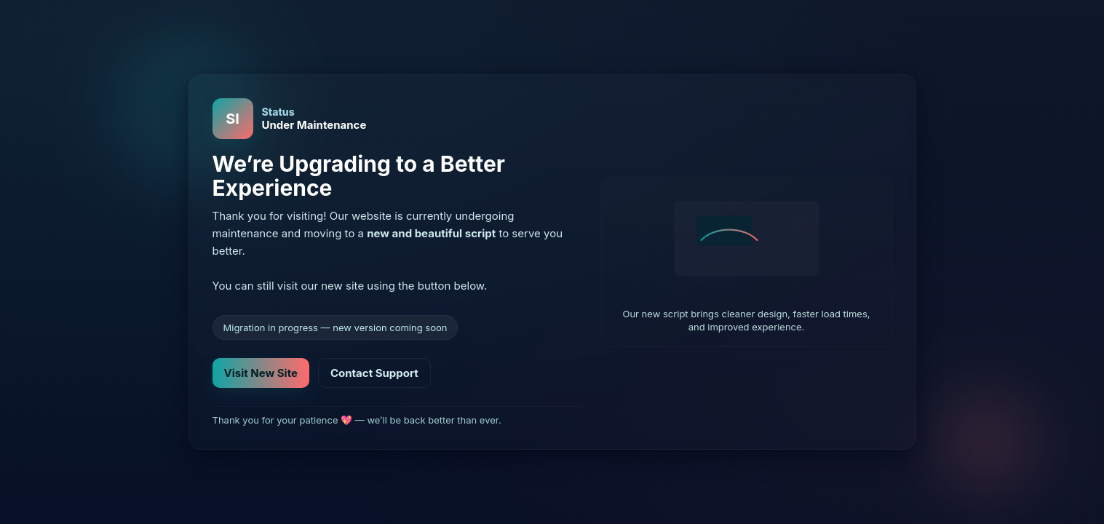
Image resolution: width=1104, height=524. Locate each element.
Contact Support (374, 373)
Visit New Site (261, 373)
